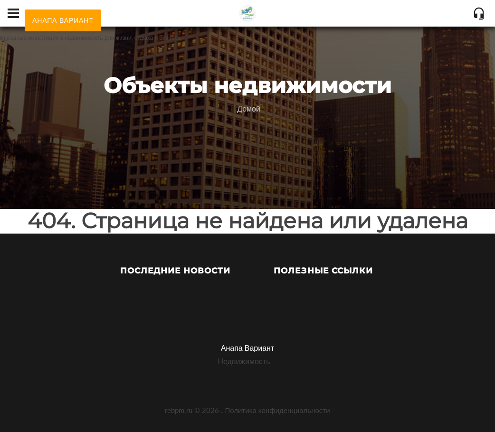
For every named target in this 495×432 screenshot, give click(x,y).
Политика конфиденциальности (277, 410)
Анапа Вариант (247, 347)
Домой (248, 108)
